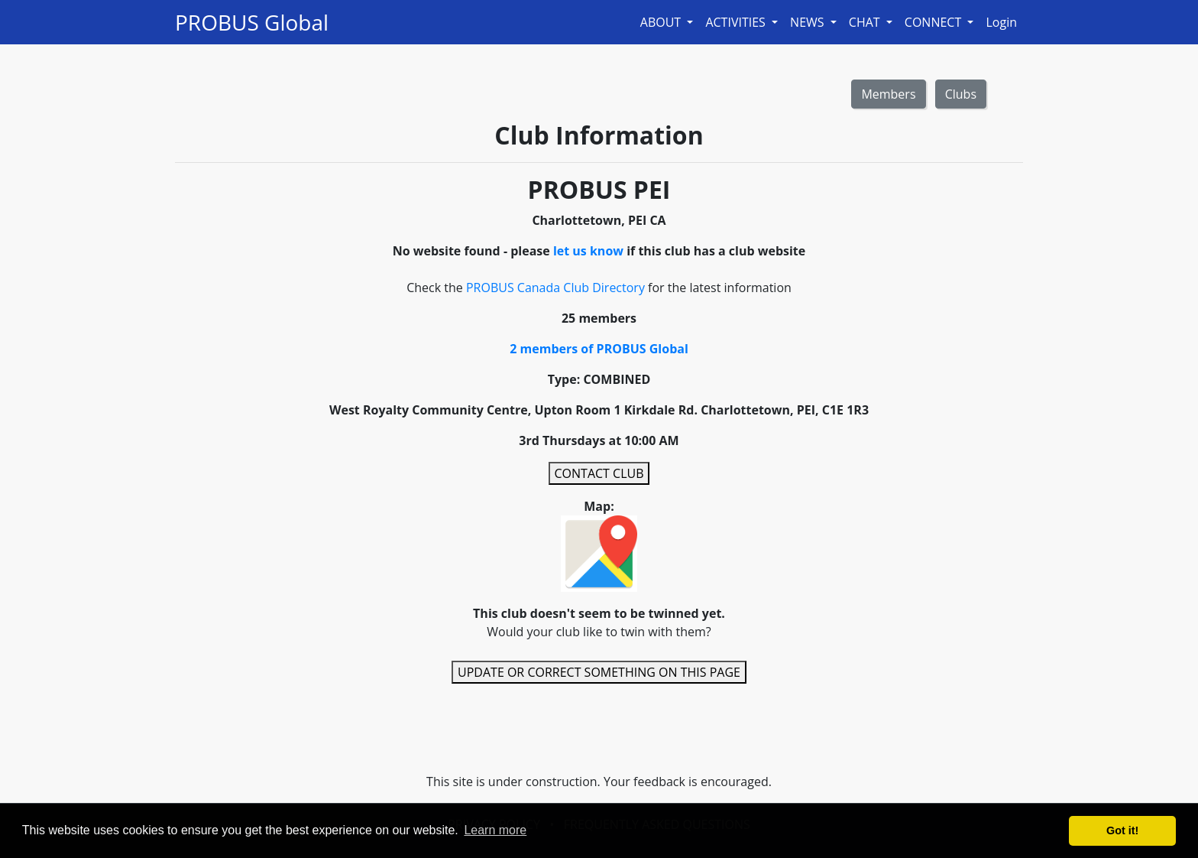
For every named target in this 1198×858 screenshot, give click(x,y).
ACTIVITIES (737, 22)
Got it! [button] (1122, 830)
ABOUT (662, 22)
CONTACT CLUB (599, 473)
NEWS (808, 22)
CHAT (866, 22)
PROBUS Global (252, 22)
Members (888, 94)
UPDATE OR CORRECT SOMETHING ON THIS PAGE (599, 672)
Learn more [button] (495, 830)
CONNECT (935, 22)
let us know (588, 250)
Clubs (960, 94)
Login (1001, 22)
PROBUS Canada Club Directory (555, 287)
